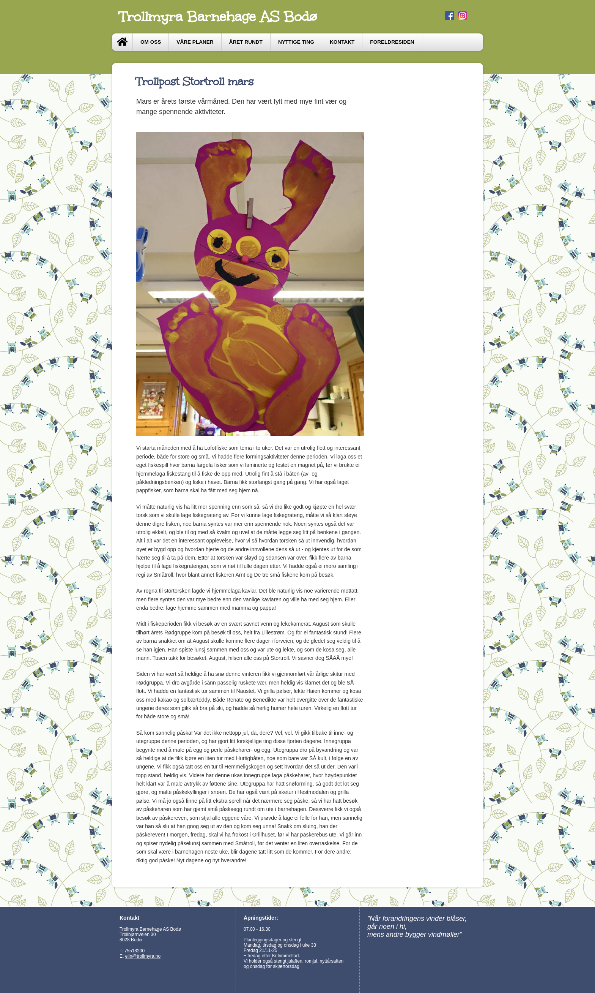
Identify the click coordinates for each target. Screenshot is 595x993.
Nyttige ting (296, 42)
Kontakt (342, 42)
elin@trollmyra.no (143, 956)
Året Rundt (246, 42)
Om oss (150, 42)
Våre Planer (194, 42)
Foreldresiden (392, 42)
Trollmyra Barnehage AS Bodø (218, 17)
